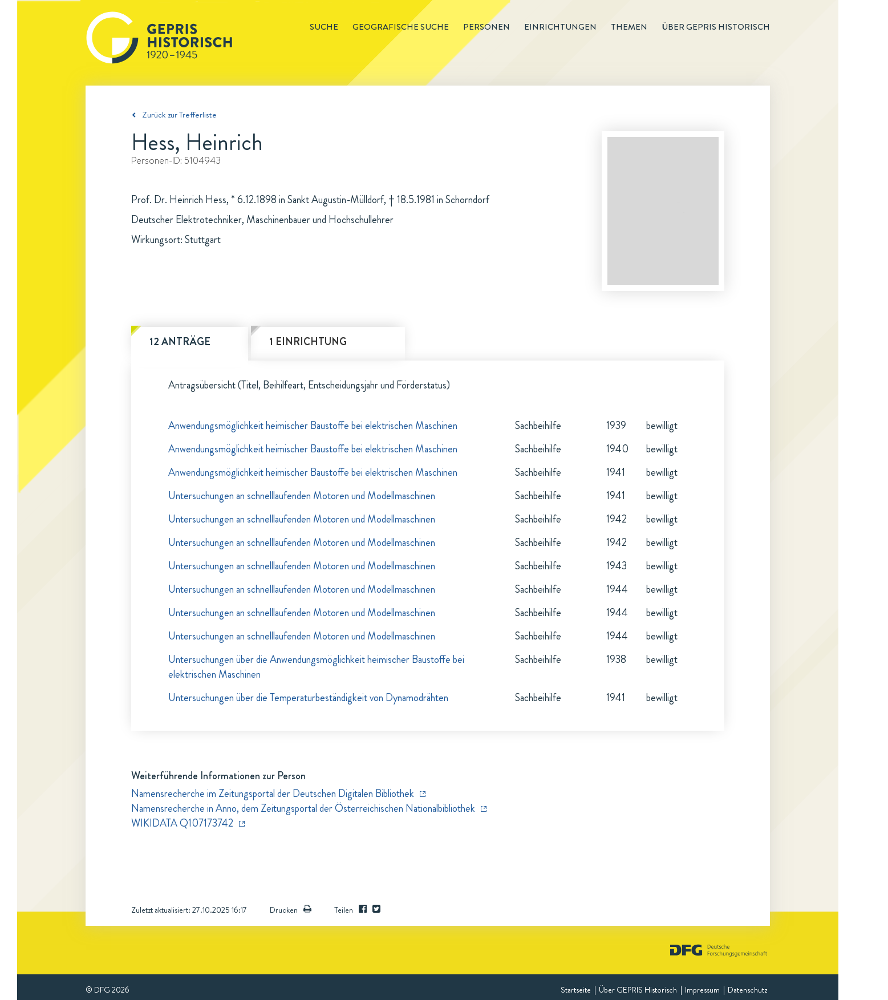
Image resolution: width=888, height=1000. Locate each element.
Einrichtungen (560, 27)
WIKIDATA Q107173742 (182, 823)
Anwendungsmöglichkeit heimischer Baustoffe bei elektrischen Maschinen (312, 425)
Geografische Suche (400, 27)
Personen (486, 27)
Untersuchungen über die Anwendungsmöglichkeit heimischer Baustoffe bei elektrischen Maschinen (316, 667)
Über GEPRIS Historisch (638, 989)
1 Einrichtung (308, 341)
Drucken (290, 910)
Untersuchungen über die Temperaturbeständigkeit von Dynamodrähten (308, 697)
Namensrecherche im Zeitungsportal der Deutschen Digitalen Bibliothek (272, 793)
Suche (324, 27)
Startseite (576, 989)
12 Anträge (179, 341)
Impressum (702, 989)
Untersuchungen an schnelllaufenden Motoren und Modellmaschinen (301, 495)
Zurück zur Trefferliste (179, 114)
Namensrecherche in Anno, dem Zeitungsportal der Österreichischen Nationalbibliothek (303, 808)
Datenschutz (747, 989)
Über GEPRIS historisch (716, 27)
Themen (629, 27)
